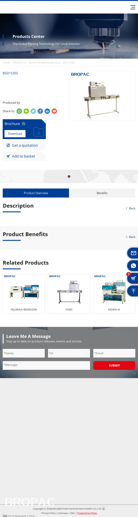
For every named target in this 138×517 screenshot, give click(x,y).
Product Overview (36, 193)
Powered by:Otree (87, 513)
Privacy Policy (48, 513)
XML (72, 513)
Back (130, 208)
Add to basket (20, 156)
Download (15, 134)
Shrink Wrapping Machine (44, 62)
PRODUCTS (19, 62)
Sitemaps (63, 513)
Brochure (14, 123)
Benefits (102, 193)
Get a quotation (22, 145)
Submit (114, 365)
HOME (6, 62)
